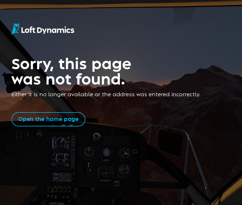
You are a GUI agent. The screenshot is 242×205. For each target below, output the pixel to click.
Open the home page (48, 118)
